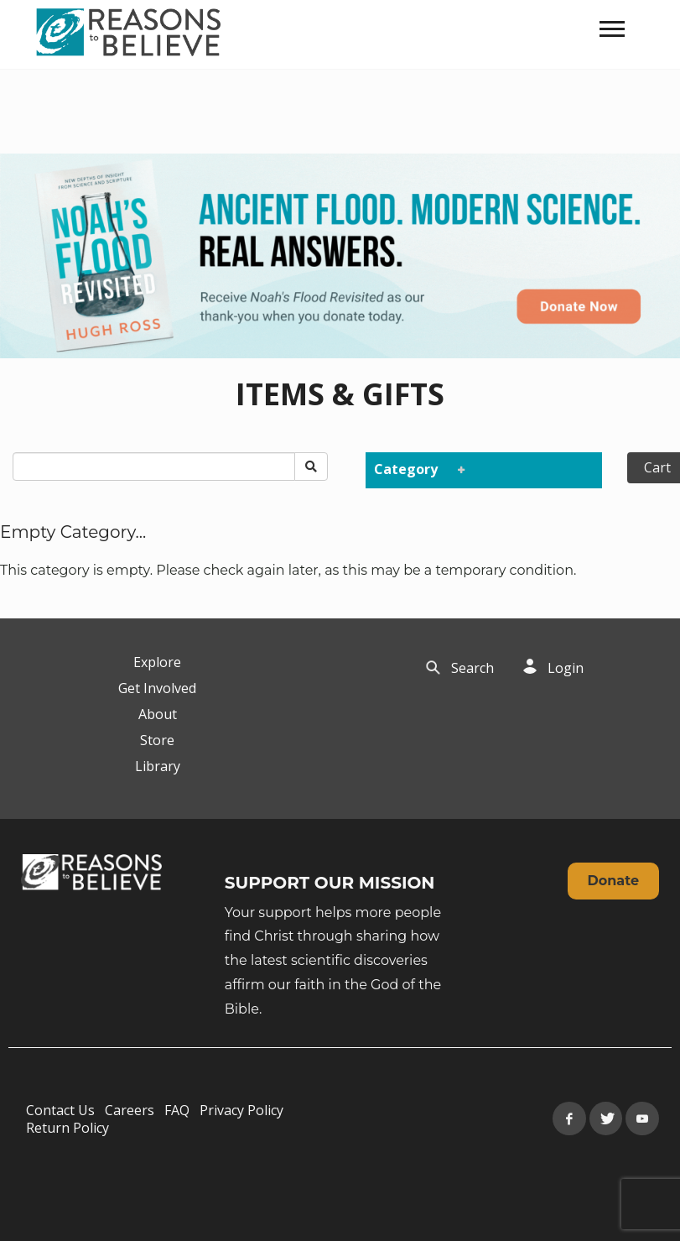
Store (157, 740)
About (157, 714)
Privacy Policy (241, 1110)
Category (416, 469)
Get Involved (157, 688)
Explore (157, 662)
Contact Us (60, 1110)
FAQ (176, 1110)
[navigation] (612, 29)
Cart (657, 467)
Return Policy (67, 1127)
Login (566, 668)
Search (472, 668)
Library (157, 766)
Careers (129, 1110)
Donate (613, 881)
